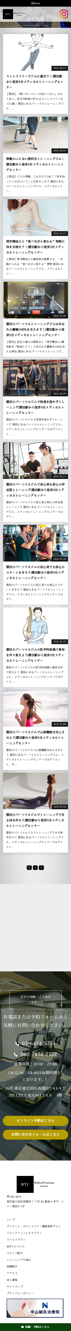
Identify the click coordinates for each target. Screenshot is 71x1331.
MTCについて (16, 1246)
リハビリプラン (16, 1239)
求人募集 (12, 1280)
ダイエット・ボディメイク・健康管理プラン (34, 1226)
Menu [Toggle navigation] (35, 3)
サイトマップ (15, 1286)
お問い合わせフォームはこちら (35, 1134)
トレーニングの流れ (19, 1260)
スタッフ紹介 (15, 1253)
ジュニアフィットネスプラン (24, 1233)
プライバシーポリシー (20, 1293)
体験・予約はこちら (35, 1327)
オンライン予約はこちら (35, 1120)
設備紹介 (12, 1266)
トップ (11, 1219)
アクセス (12, 1273)
